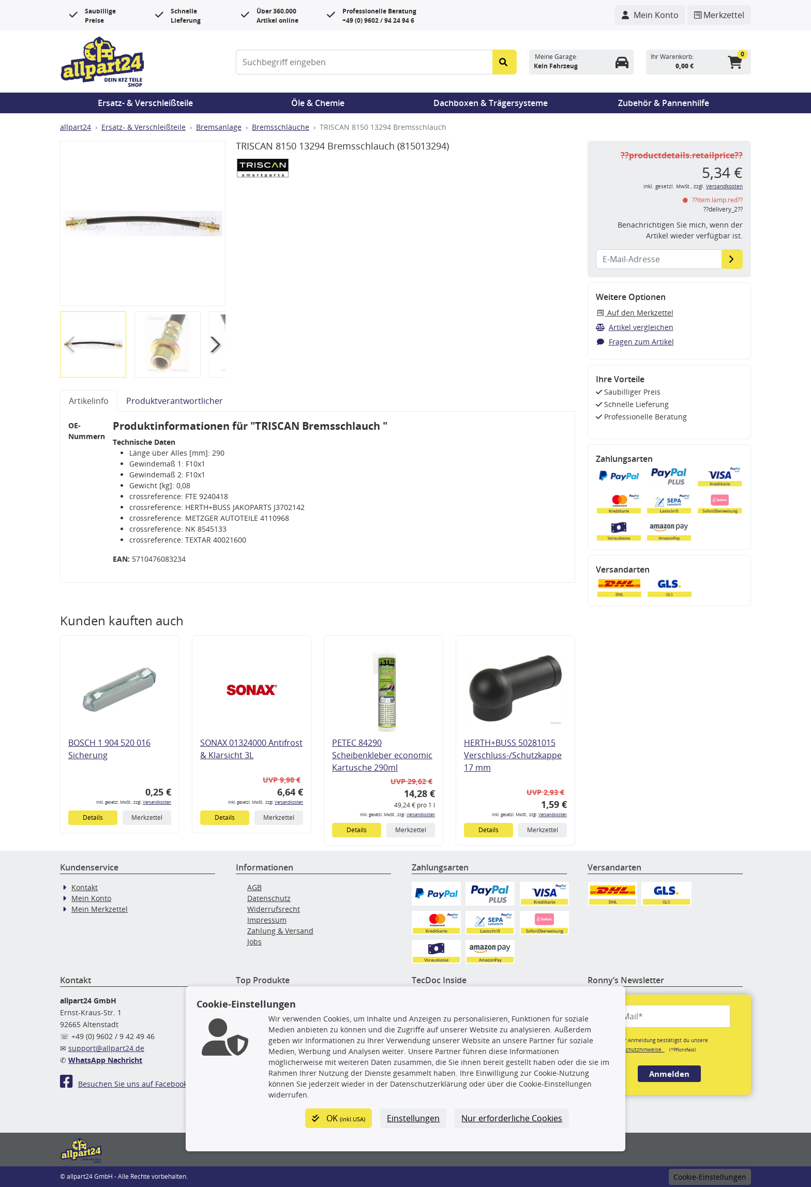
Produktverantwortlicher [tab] (174, 401)
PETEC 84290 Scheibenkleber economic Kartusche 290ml (382, 755)
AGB (254, 887)
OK (338, 1118)
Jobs (254, 941)
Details (93, 817)
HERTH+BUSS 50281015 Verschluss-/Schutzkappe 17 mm (513, 755)
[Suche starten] (504, 62)
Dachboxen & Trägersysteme (490, 103)
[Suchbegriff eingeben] (364, 62)
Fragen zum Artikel (635, 342)
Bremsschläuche (280, 127)
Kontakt (84, 887)
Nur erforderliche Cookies (511, 1118)
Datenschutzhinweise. (636, 1049)
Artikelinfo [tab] (89, 401)
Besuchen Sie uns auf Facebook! (124, 1084)
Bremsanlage (219, 127)
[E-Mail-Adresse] (732, 259)
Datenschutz (269, 898)
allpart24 (75, 127)
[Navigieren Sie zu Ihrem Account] (650, 15)
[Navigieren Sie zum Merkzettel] (719, 15)
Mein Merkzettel (99, 909)
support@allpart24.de (106, 1048)
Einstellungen (413, 1118)
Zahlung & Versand (280, 931)
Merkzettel (146, 817)
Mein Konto (91, 898)
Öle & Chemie (317, 103)
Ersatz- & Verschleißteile (145, 103)
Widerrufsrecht (273, 909)
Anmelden (669, 1074)
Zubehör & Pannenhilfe (663, 103)
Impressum (267, 920)
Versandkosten (157, 802)
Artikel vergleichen (634, 327)
